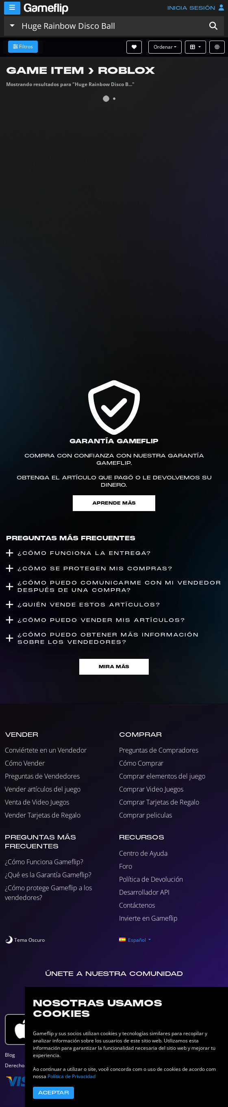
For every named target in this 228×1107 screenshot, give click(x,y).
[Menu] (12, 8)
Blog (10, 1054)
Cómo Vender (25, 763)
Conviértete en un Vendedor (46, 750)
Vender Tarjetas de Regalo (42, 815)
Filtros (23, 46)
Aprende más (114, 503)
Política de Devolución (151, 879)
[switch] (25, 940)
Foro (125, 866)
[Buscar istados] (110, 26)
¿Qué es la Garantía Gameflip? (48, 874)
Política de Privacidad (72, 1076)
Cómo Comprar (141, 763)
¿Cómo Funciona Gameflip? (44, 861)
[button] (213, 26)
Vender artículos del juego (42, 789)
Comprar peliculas (145, 815)
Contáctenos (137, 905)
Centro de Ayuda (143, 853)
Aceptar (53, 1093)
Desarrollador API (144, 892)
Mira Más (114, 666)
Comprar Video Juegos (151, 789)
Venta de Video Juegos (37, 802)
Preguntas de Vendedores (42, 776)
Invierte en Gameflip (148, 918)
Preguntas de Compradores (158, 750)
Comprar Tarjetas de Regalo (159, 802)
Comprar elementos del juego (162, 776)
